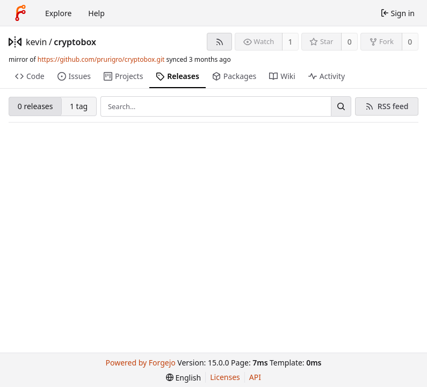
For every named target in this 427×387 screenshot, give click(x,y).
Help (96, 13)
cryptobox (75, 42)
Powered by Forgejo (141, 362)
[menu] (183, 377)
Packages (234, 76)
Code (30, 76)
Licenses (225, 377)
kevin (36, 42)
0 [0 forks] (410, 42)
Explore (58, 13)
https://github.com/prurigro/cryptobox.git (101, 59)
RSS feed (393, 106)
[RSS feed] (219, 42)
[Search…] (341, 106)
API (255, 377)
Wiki (282, 76)
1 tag (79, 106)
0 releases (35, 106)
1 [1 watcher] (290, 42)
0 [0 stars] (350, 42)
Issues (74, 76)
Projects (123, 76)
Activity (326, 76)
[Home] (20, 13)
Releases (177, 76)
